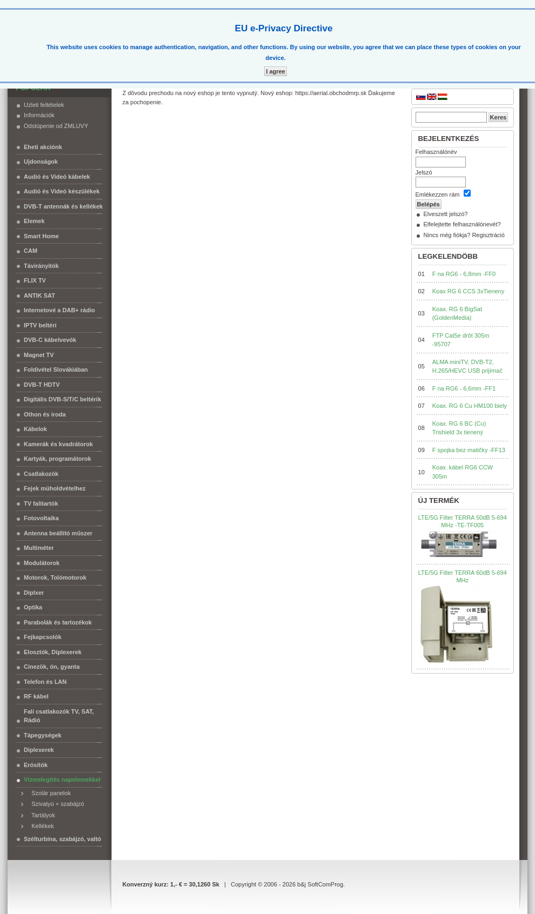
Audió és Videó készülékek (61, 191)
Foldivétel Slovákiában (56, 369)
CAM (30, 250)
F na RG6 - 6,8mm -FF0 (464, 274)
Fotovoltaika (41, 518)
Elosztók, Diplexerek (53, 652)
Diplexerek (39, 750)
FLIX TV (35, 280)
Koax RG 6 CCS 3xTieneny (468, 291)
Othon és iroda (45, 414)
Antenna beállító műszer (58, 533)
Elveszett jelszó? (446, 214)
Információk (39, 115)
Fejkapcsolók (43, 637)
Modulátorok (41, 563)
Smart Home (41, 236)
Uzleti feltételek (44, 105)
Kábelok (35, 429)
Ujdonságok (41, 161)
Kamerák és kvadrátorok (58, 444)
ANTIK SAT (39, 295)
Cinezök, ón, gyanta (51, 666)
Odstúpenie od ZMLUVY (56, 126)
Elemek (34, 221)
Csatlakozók (41, 474)
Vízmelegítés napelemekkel (62, 779)
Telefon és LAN (45, 681)
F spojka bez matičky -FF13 (468, 450)
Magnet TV (39, 355)
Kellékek (40, 826)
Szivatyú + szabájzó (55, 804)
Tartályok (40, 815)
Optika (33, 607)
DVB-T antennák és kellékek (63, 206)
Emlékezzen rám (438, 194)
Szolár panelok (48, 793)
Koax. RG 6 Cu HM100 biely (469, 405)
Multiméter (39, 548)
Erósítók (36, 765)
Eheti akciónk (43, 147)
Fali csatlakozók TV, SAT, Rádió (59, 716)
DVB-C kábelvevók (50, 340)
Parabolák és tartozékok (58, 622)
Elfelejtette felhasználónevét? (462, 224)
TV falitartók (41, 503)
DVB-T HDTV (42, 384)
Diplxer (34, 592)
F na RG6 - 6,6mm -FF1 (464, 388)
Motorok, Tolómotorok (55, 577)
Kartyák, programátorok (57, 458)
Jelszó (424, 172)
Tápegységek (43, 735)
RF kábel (36, 696)
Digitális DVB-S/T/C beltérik (62, 399)
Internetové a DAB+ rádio (59, 310)
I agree (275, 71)
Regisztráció (488, 235)
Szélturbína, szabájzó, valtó (62, 839)
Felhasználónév (436, 152)
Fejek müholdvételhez (54, 488)
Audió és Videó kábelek (57, 176)
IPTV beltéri (40, 325)
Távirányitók (41, 266)
